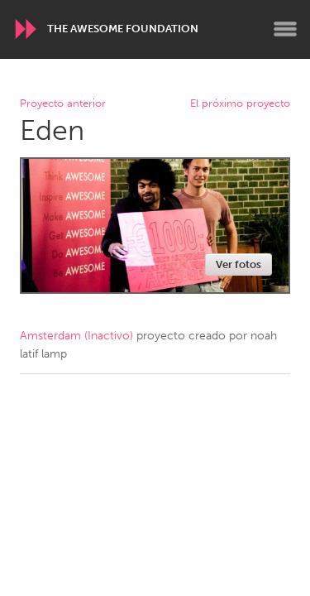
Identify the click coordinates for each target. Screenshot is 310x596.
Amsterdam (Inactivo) (76, 336)
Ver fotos (238, 264)
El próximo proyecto (240, 104)
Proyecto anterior (63, 104)
